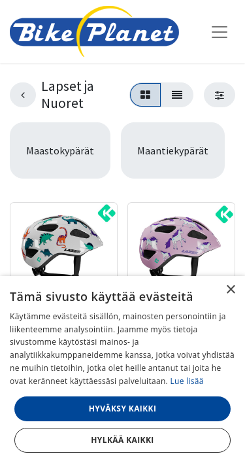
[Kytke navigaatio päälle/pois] (219, 31)
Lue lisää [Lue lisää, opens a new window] (186, 381)
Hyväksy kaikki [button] (123, 408)
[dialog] (122, 373)
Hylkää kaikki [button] (122, 439)
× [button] (230, 290)
